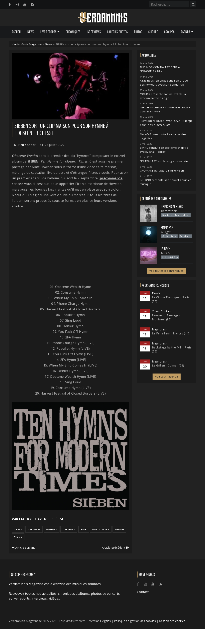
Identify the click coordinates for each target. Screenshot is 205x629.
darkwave (34, 529)
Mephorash (160, 329)
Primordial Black (172, 206)
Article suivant (23, 547)
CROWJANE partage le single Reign (162, 170)
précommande (111, 178)
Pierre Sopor (26, 145)
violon (119, 529)
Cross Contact (162, 311)
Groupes (169, 32)
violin (18, 536)
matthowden (100, 529)
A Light (166, 232)
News (30, 32)
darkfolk (69, 529)
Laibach (166, 248)
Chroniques (73, 32)
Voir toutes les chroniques (166, 271)
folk (84, 529)
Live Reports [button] (48, 32)
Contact (143, 592)
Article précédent (115, 547)
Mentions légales (100, 621)
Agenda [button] (185, 32)
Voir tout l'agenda (166, 376)
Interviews (93, 32)
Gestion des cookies (172, 621)
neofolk (51, 529)
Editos (138, 32)
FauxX (156, 293)
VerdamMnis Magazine (27, 44)
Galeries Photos (117, 32)
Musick (166, 253)
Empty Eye (167, 227)
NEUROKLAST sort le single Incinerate (164, 161)
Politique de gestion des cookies (135, 621)
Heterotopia (169, 211)
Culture (153, 32)
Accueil (16, 32)
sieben (18, 529)
